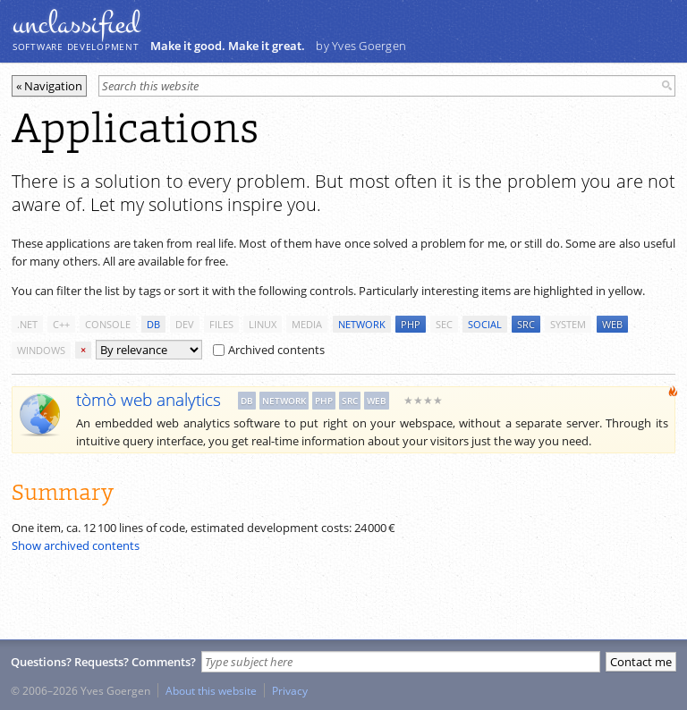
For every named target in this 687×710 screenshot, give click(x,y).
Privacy (290, 690)
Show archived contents (76, 545)
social (485, 324)
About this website (211, 690)
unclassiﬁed (76, 24)
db (153, 324)
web (612, 324)
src (526, 324)
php (410, 324)
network (362, 324)
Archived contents (269, 350)
